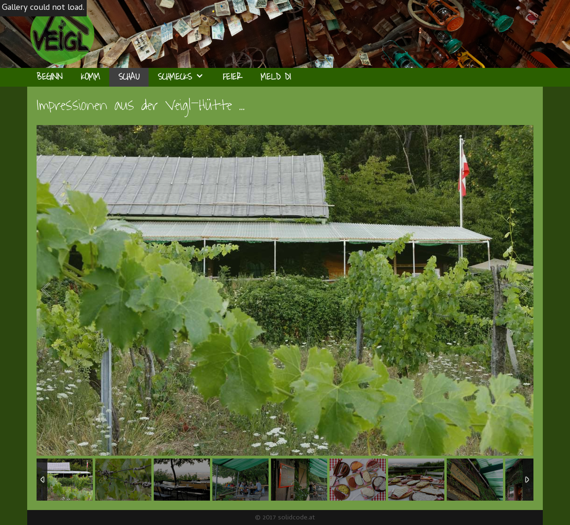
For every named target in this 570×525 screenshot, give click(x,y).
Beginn (49, 77)
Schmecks (185, 77)
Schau (129, 77)
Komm (90, 77)
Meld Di (276, 77)
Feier (232, 77)
